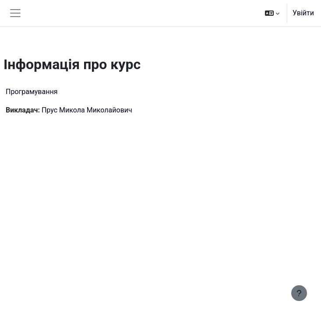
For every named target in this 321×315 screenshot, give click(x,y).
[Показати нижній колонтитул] (299, 293)
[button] (272, 13)
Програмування (31, 92)
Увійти (303, 13)
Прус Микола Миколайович (87, 110)
